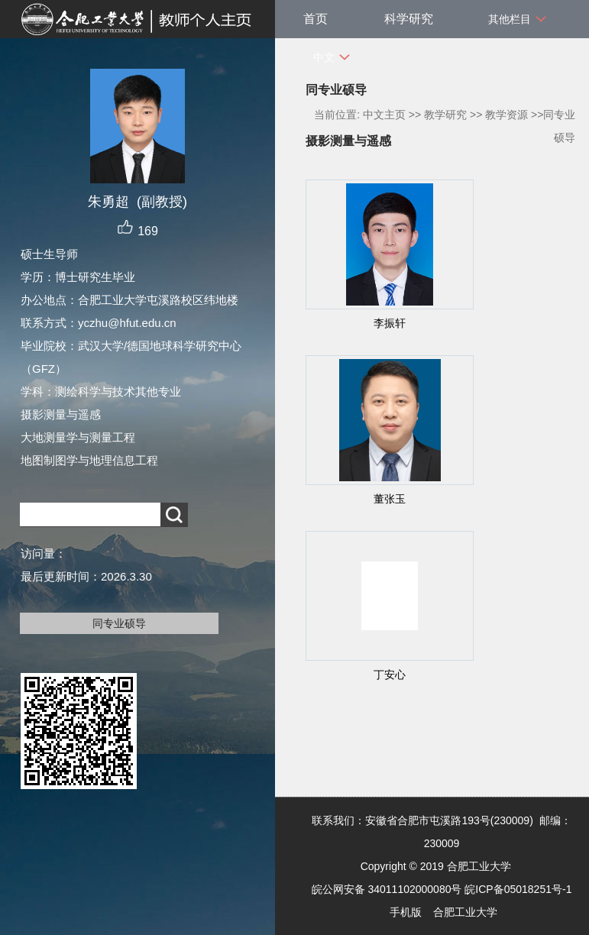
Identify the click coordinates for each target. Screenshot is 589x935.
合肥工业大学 (465, 912)
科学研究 (408, 18)
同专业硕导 (119, 623)
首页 (315, 18)
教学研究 (445, 114)
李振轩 (390, 323)
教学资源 (506, 114)
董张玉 (390, 499)
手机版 (406, 912)
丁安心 (390, 674)
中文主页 (384, 114)
